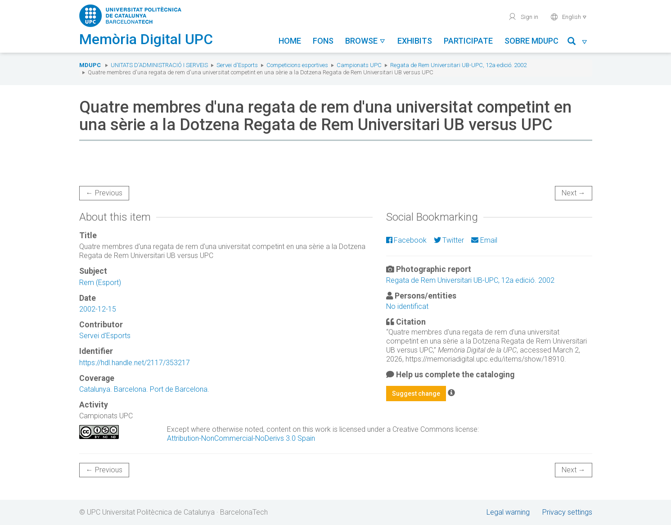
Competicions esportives (297, 65)
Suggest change (416, 393)
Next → (573, 193)
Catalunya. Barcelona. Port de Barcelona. (144, 389)
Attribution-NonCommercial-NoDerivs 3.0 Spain (241, 438)
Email (484, 240)
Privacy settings (567, 512)
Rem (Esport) (100, 282)
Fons (323, 40)
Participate (468, 40)
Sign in (523, 17)
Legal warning (508, 512)
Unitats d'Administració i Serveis (159, 65)
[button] (577, 42)
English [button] (568, 17)
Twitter (449, 240)
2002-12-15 (97, 309)
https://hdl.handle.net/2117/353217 (134, 362)
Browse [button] (365, 40)
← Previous (104, 193)
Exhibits (414, 40)
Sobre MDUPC (531, 40)
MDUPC (90, 65)
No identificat (407, 306)
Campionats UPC (359, 65)
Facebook (406, 240)
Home (290, 40)
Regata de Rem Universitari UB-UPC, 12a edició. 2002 (458, 65)
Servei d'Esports (237, 65)
